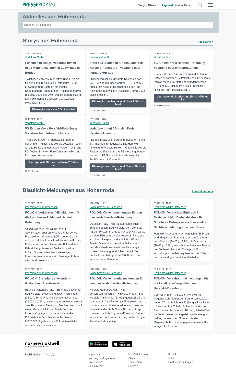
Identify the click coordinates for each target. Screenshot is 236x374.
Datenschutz (95, 362)
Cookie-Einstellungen (180, 362)
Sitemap (133, 366)
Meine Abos (182, 5)
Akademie (134, 358)
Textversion (135, 362)
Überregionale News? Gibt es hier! (53, 109)
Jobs (171, 358)
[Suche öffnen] (200, 5)
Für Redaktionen (138, 354)
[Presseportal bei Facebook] (42, 354)
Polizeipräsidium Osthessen (41, 207)
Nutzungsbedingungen (101, 358)
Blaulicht (153, 5)
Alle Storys (205, 41)
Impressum (94, 354)
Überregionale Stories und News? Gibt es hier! (118, 103)
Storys (142, 5)
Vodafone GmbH (35, 57)
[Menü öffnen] (210, 5)
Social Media (96, 366)
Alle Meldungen (202, 191)
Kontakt (172, 354)
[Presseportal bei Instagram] (51, 354)
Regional (167, 5)
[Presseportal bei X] (46, 354)
